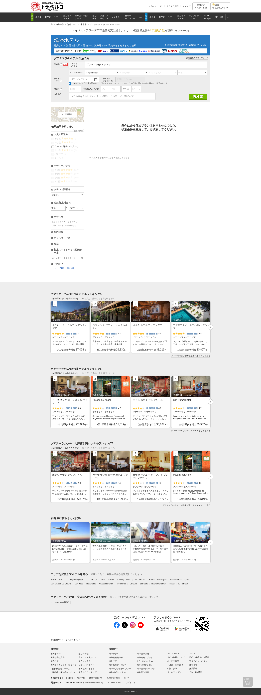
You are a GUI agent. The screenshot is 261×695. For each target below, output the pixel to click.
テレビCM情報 (195, 672)
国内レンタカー (86, 661)
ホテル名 (57, 94)
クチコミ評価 (62, 189)
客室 (56, 243)
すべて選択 (59, 268)
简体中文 (81, 678)
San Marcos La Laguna (61, 584)
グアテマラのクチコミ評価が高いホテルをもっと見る (186, 505)
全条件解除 (78, 131)
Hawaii (172, 584)
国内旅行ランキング (88, 672)
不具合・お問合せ (175, 665)
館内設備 (58, 232)
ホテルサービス (62, 238)
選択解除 (70, 268)
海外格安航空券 (116, 657)
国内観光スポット (87, 669)
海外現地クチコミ (145, 665)
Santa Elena (139, 579)
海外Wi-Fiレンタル (117, 672)
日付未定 (74, 83)
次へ (210, 327)
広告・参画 (172, 668)
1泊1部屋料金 (62, 202)
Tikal (103, 579)
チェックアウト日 (106, 80)
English (69, 678)
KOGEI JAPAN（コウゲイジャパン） (124, 682)
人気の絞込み (61, 134)
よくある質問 (172, 6)
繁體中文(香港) (113, 678)
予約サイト (60, 264)
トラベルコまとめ (145, 661)
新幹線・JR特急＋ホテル (63, 672)
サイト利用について (176, 657)
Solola (111, 579)
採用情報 (193, 668)
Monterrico (121, 584)
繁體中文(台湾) (95, 678)
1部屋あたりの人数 (91, 89)
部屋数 (56, 89)
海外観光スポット (145, 657)
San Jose (79, 584)
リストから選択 (76, 72)
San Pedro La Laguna (179, 579)
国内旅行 (55, 649)
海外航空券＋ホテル (118, 665)
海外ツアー (114, 661)
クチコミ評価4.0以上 (64, 146)
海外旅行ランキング (146, 669)
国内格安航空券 (58, 657)
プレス (192, 653)
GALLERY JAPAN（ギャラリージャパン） (85, 682)
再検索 (198, 97)
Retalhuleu (91, 584)
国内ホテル (56, 654)
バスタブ (58, 154)
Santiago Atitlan (124, 579)
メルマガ (186, 6)
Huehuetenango (158, 584)
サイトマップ (173, 653)
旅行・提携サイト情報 (199, 657)
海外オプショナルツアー (120, 669)
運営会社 (193, 665)
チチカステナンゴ (59, 579)
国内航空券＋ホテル (61, 669)
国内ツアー (56, 661)
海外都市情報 (143, 672)
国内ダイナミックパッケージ (64, 665)
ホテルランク (62, 165)
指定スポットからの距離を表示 (68, 251)
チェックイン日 (57, 80)
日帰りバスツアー (87, 665)
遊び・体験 (84, 654)
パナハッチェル (77, 579)
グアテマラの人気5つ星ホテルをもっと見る (190, 356)
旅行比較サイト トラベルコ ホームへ (66, 640)
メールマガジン (174, 672)
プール (57, 158)
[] (181, 30)
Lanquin (133, 584)
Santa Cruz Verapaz (157, 579)
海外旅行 (113, 649)
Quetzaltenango (106, 584)
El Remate (183, 584)
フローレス (92, 579)
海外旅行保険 (143, 654)
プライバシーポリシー (199, 661)
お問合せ (201, 6)
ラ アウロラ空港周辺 (60, 602)
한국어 (127, 678)
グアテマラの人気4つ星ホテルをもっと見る (190, 430)
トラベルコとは (155, 6)
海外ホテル (66, 40)
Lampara (144, 584)
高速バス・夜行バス (88, 657)
